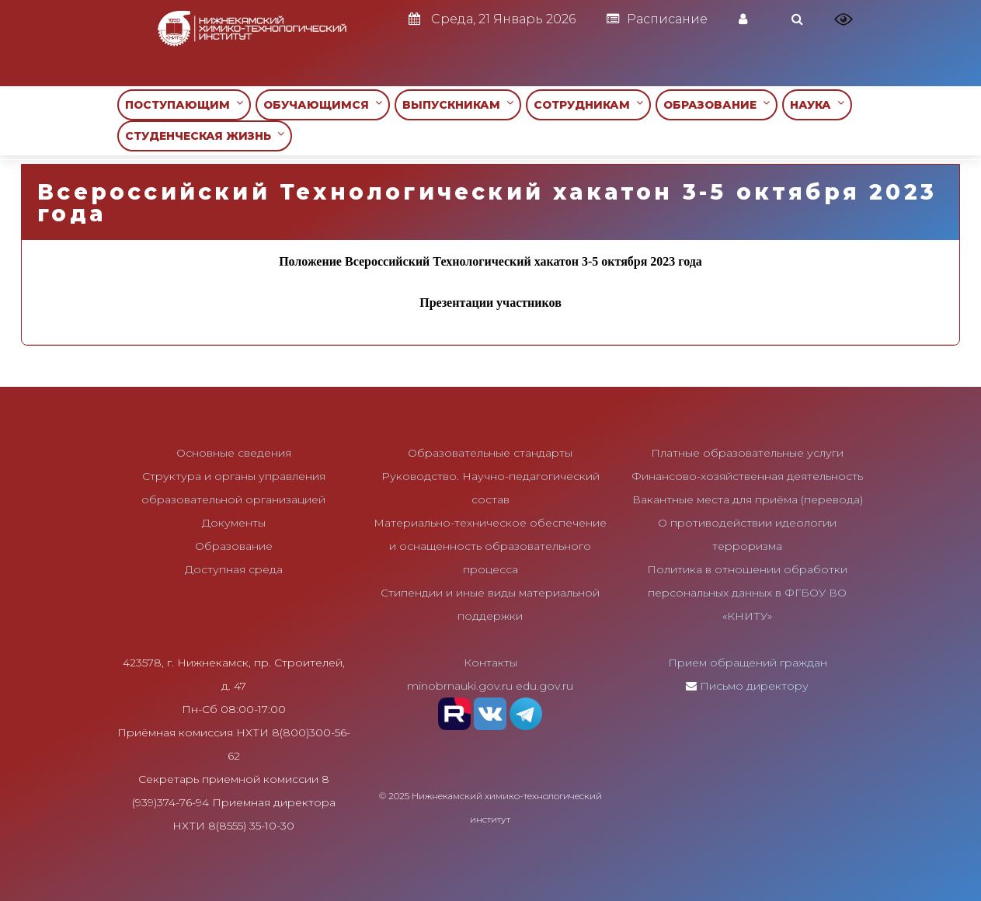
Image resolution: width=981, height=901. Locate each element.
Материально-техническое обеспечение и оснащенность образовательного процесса (490, 546)
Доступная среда (234, 569)
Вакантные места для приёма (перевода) (747, 499)
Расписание (657, 19)
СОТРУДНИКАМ (588, 104)
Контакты (490, 663)
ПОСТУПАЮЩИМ (184, 104)
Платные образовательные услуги (747, 453)
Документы (234, 523)
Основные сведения (233, 453)
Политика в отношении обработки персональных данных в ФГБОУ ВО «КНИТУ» (747, 592)
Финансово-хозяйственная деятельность (747, 476)
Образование (234, 546)
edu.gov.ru (544, 686)
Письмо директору (754, 686)
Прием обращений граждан (747, 663)
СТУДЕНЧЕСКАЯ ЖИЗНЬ (204, 135)
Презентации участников (490, 302)
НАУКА (817, 104)
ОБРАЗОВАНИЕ (716, 104)
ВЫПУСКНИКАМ (457, 104)
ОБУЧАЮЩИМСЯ (322, 104)
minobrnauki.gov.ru (460, 686)
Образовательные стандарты (490, 453)
